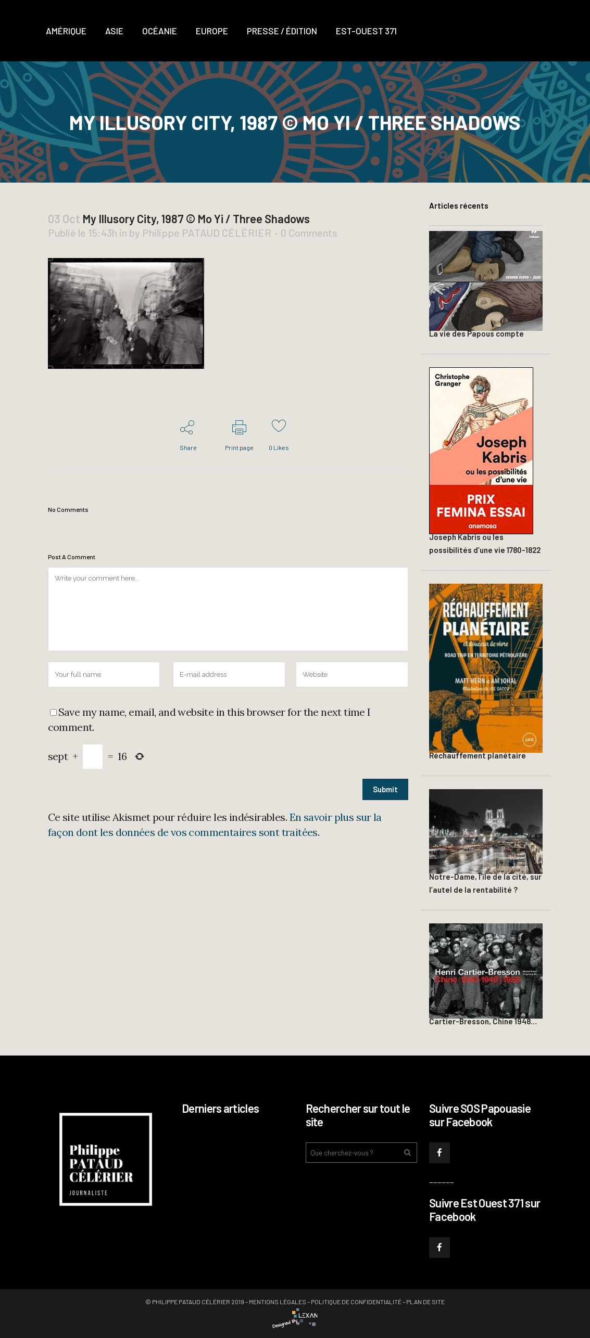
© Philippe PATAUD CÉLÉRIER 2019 (194, 1301)
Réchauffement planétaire (477, 755)
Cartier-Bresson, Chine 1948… (483, 1021)
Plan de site (425, 1301)
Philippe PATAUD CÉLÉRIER (206, 232)
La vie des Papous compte (476, 333)
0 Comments (309, 232)
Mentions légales (277, 1301)
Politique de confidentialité (356, 1301)
